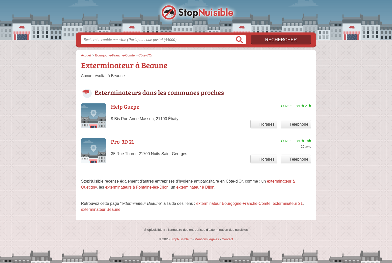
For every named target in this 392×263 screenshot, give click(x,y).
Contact (227, 239)
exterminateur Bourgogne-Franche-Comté (233, 203)
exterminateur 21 (288, 203)
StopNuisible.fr (196, 17)
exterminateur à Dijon (195, 187)
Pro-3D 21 (122, 141)
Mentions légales (206, 239)
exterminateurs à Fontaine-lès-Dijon (136, 187)
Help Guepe (125, 106)
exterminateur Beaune (100, 209)
